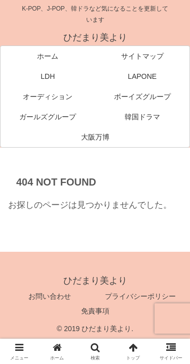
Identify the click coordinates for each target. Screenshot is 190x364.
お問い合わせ (49, 296)
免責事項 (95, 311)
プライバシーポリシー (140, 296)
